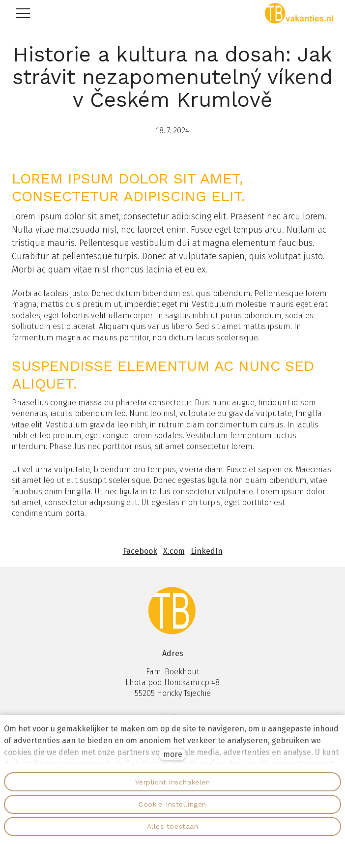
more (172, 754)
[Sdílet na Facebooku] (140, 551)
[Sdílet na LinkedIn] (207, 551)
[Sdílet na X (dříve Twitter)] (174, 551)
